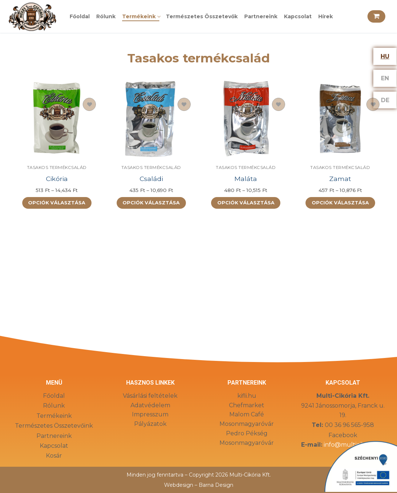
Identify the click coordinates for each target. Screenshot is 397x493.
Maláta (245, 178)
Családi (151, 178)
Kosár (54, 455)
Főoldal (54, 395)
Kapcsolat (54, 445)
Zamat (340, 178)
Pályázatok (150, 423)
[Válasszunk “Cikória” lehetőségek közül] (57, 203)
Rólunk (54, 405)
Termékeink (54, 415)
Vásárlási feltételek (150, 395)
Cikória (57, 178)
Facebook (342, 435)
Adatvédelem (150, 405)
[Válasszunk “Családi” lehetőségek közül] (151, 203)
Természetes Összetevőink (54, 425)
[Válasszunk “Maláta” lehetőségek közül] (245, 203)
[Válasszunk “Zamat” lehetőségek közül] (340, 203)
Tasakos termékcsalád (57, 167)
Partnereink (54, 435)
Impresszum (150, 414)
